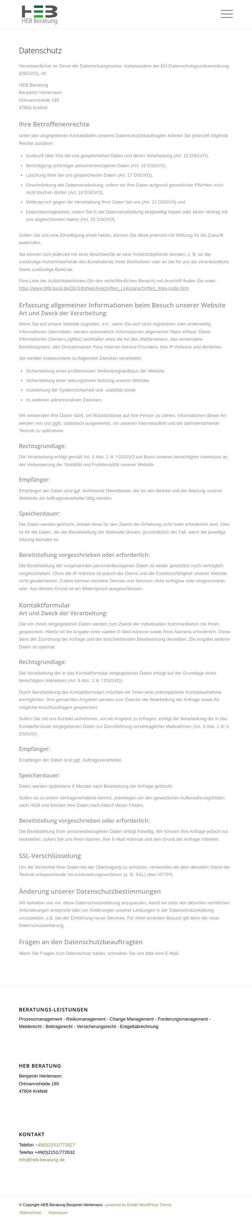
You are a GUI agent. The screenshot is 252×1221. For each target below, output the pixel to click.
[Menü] (223, 14)
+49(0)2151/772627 (55, 1144)
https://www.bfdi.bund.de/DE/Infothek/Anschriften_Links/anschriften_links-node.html (104, 288)
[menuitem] (30, 1212)
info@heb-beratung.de (42, 1159)
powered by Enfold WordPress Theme (138, 1205)
